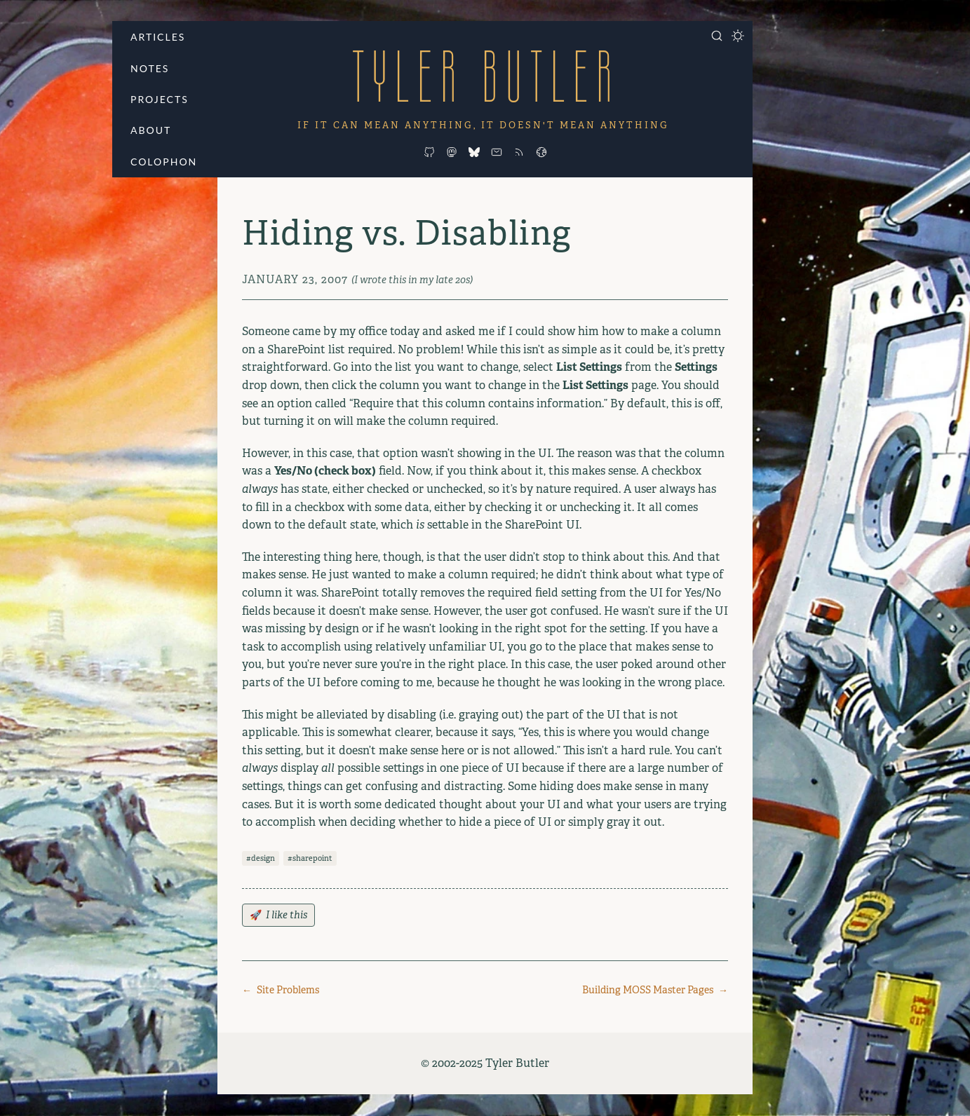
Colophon (163, 162)
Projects (159, 99)
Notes (149, 68)
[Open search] (717, 36)
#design (260, 858)
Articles (157, 37)
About (150, 130)
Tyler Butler (485, 76)
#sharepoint (310, 858)
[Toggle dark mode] (738, 36)
